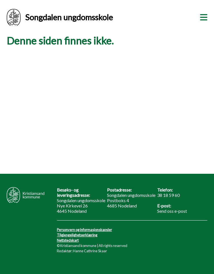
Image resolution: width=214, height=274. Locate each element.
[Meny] (202, 16)
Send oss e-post (172, 211)
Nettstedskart (68, 240)
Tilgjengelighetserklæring (77, 235)
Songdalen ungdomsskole (60, 17)
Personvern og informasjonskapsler (84, 229)
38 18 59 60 (168, 195)
